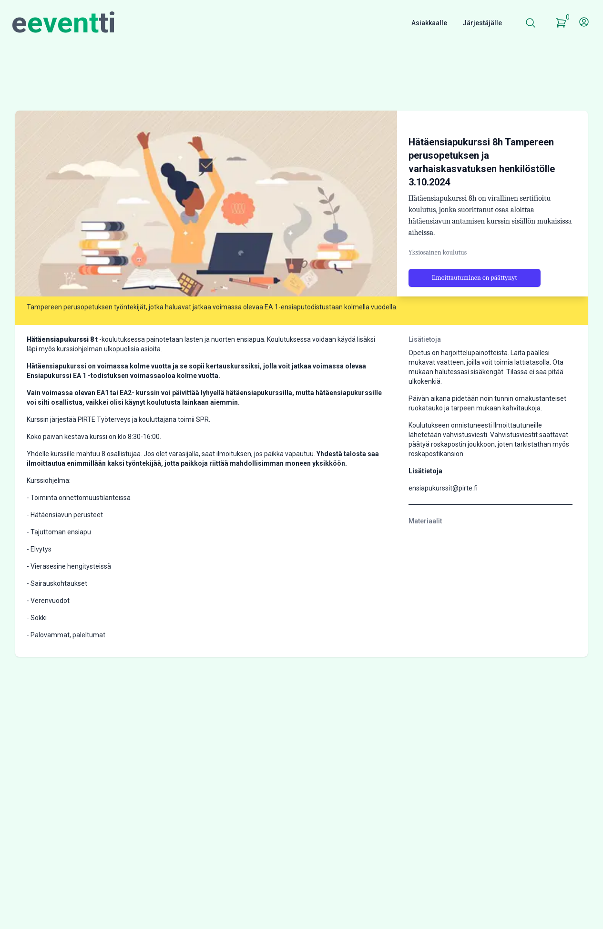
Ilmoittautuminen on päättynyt (474, 299)
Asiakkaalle (429, 23)
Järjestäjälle (482, 23)
